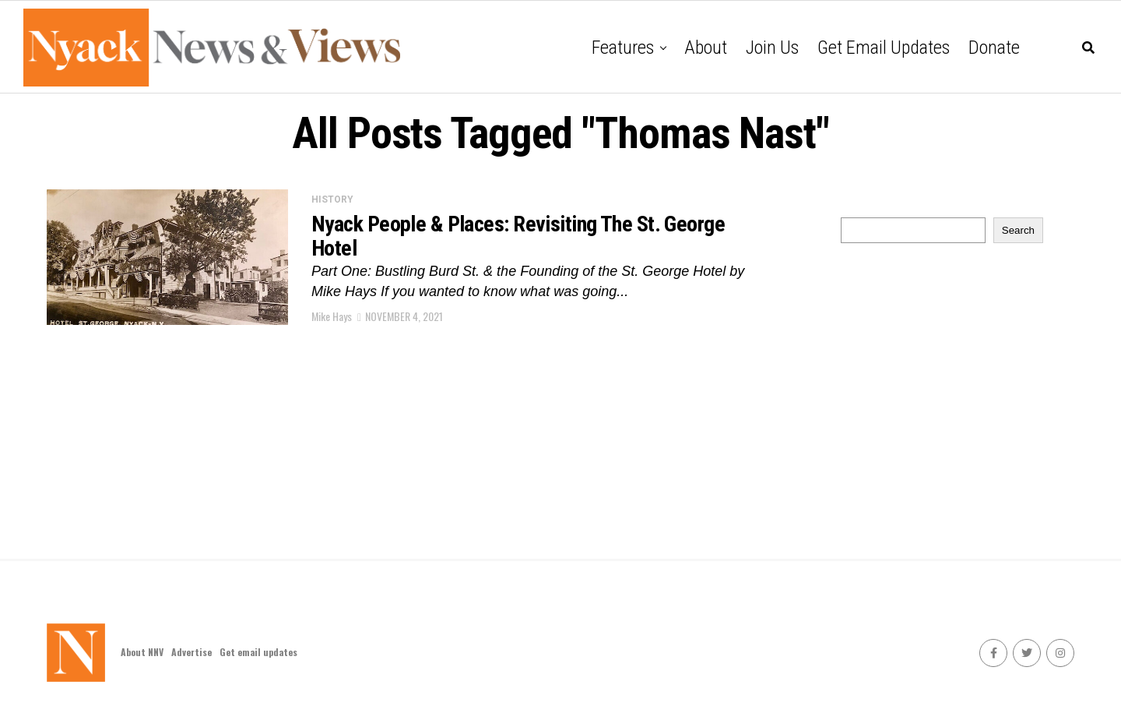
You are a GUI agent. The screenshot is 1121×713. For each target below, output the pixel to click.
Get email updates (883, 47)
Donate (994, 47)
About (705, 47)
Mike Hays (331, 316)
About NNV (142, 651)
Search (1018, 230)
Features (623, 47)
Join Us (772, 47)
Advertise (191, 651)
